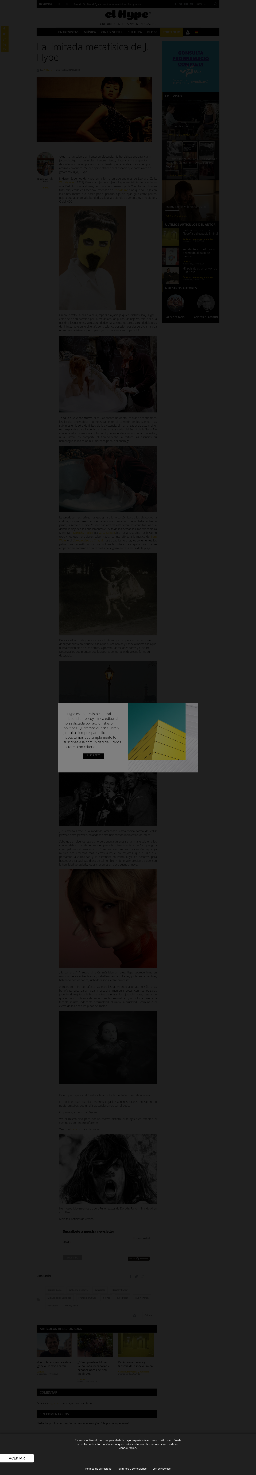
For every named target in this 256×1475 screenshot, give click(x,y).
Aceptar (17, 1458)
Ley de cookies (162, 1469)
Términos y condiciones (132, 1469)
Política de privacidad (98, 1469)
